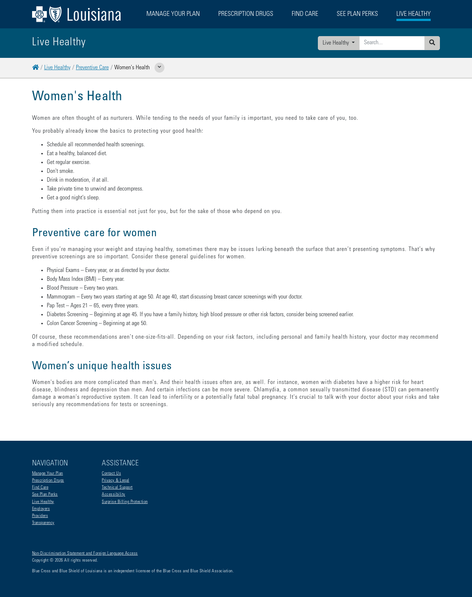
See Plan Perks (45, 494)
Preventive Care (92, 68)
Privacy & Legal (115, 480)
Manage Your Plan (47, 473)
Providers (40, 516)
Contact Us (111, 473)
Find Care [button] (305, 14)
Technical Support (117, 487)
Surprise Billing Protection (125, 502)
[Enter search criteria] (392, 43)
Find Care (40, 487)
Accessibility (113, 494)
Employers (41, 509)
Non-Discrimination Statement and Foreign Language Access (85, 553)
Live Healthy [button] (413, 14)
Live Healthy (336, 43)
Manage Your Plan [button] (173, 14)
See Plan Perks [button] (357, 14)
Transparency (43, 523)
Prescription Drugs (245, 14)
